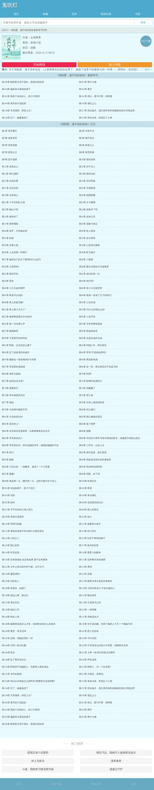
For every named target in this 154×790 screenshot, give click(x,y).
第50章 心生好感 (87, 302)
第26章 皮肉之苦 (87, 216)
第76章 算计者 (86, 395)
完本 (74, 14)
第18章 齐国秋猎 (87, 188)
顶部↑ (134, 784)
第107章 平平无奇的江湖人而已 (17, 509)
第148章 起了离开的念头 (14, 659)
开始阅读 (39, 64)
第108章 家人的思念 (89, 509)
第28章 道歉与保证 (88, 223)
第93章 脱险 (8, 459)
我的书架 (56, 784)
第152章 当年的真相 (12, 674)
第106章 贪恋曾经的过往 (91, 502)
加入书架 (115, 64)
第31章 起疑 (8, 238)
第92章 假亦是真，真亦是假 (93, 452)
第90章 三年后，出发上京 (91, 445)
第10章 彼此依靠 (87, 159)
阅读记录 (106, 14)
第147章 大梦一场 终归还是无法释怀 (97, 652)
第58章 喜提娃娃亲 (88, 331)
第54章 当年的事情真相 (90, 324)
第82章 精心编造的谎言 (90, 416)
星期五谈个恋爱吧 (37, 752)
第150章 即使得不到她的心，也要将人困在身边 (25, 667)
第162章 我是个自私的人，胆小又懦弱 (21, 96)
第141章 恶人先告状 (89, 631)
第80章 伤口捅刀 (87, 409)
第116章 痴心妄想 (10, 545)
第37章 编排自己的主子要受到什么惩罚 (21, 259)
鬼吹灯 (10, 5)
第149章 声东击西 (87, 659)
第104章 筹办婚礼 (87, 495)
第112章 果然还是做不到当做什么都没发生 (23, 531)
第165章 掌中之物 (87, 82)
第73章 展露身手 (10, 388)
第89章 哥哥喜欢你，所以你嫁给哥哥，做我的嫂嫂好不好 (30, 445)
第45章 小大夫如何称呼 (13, 288)
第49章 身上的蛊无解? (13, 302)
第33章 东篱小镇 (10, 245)
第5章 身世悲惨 (9, 145)
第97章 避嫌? (8, 474)
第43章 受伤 (8, 281)
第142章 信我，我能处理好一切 (17, 638)
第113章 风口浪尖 (87, 531)
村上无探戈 (37, 761)
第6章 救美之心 (86, 145)
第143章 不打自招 (87, 638)
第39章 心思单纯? (10, 266)
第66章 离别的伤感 (88, 359)
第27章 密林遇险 (10, 223)
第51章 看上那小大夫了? (14, 309)
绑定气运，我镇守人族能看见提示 (116, 752)
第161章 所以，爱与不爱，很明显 (95, 96)
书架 (137, 14)
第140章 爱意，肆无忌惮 (14, 631)
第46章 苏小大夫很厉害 (90, 288)
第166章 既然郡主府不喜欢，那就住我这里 (23, 82)
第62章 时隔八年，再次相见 (93, 345)
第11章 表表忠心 (10, 166)
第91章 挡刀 (8, 452)
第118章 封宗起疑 (10, 552)
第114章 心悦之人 (10, 538)
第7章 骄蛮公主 (9, 152)
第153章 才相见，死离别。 (92, 674)
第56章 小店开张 (87, 316)
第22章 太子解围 (87, 202)
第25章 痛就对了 (10, 216)
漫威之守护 (116, 769)
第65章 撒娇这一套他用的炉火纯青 (19, 359)
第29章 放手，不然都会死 (14, 231)
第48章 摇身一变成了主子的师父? (95, 295)
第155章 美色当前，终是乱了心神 (95, 117)
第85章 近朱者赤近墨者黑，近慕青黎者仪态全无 (26, 431)
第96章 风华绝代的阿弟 (90, 466)
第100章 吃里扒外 (87, 481)
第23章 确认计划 (10, 209)
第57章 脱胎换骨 (10, 331)
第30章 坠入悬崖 (87, 231)
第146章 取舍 (8, 652)
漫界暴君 (116, 761)
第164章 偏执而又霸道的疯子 (16, 89)
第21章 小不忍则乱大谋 (13, 202)
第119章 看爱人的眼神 (90, 552)
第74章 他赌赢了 (87, 388)
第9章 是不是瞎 (9, 159)
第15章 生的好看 (10, 181)
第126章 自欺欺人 (10, 581)
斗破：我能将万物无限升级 (38, 769)
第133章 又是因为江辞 (90, 602)
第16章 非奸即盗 (87, 181)
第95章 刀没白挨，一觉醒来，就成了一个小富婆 (26, 466)
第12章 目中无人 (87, 166)
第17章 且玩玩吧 (10, 188)
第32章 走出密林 (87, 238)
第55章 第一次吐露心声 (13, 324)
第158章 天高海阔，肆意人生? (17, 110)
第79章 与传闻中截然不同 (14, 409)
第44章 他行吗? (86, 281)
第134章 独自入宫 (10, 609)
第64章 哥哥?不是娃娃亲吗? (92, 352)
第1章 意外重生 (9, 131)
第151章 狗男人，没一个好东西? (95, 667)
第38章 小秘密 (86, 259)
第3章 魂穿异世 (9, 138)
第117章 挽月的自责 (89, 545)
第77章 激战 (8, 402)
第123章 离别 (85, 566)
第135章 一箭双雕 (87, 609)
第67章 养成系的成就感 (13, 366)
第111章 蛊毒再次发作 (90, 524)
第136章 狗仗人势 (10, 616)
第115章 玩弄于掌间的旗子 (92, 538)
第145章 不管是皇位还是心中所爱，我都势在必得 (103, 645)
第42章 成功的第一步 (89, 273)
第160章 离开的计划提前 (14, 103)
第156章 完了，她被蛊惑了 (15, 117)
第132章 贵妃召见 (10, 602)
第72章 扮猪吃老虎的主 (90, 381)
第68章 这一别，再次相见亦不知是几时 (98, 366)
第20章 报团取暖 (87, 195)
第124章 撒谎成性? (11, 574)
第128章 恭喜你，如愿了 (14, 588)
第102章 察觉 (85, 488)
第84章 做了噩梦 (87, 424)
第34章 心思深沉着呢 (89, 245)
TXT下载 (146, 41)
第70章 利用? (85, 374)
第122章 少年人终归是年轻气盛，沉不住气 (23, 566)
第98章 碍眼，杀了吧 (89, 474)
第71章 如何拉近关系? (13, 381)
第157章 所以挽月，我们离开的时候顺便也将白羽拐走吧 (107, 110)
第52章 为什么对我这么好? (92, 309)
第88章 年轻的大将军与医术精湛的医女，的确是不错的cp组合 (109, 438)
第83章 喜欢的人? (10, 424)
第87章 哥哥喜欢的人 (12, 438)
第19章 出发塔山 (10, 195)
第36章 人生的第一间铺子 (14, 252)
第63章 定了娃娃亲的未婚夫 (15, 352)
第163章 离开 (85, 89)
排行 (16, 14)
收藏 (45, 14)
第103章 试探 (8, 495)
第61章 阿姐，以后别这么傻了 (17, 345)
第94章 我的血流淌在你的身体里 (95, 459)
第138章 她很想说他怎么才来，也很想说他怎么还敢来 (28, 624)
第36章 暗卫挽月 (87, 252)
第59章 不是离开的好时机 (14, 338)
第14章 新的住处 (87, 173)
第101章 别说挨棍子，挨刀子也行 (18, 488)
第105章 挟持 (8, 502)
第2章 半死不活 (86, 131)
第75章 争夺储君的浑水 (13, 395)
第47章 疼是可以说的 (12, 295)
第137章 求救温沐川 (89, 616)
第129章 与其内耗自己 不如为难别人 (97, 588)
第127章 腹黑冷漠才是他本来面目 (95, 581)
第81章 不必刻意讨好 (12, 416)
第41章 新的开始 (10, 273)
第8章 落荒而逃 (86, 152)
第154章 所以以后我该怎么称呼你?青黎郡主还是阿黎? (28, 681)
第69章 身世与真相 (11, 374)
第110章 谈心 (85, 516)
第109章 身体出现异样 (13, 516)
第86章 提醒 (85, 431)
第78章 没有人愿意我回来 (91, 402)
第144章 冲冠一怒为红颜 (14, 645)
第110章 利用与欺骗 (12, 524)
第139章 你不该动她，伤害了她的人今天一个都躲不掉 (105, 624)
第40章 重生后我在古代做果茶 (94, 266)
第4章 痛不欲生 (86, 138)
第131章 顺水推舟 (87, 595)
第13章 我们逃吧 (10, 173)
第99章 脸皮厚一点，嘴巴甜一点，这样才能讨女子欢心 (29, 481)
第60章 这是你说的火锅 (90, 338)
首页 (19, 784)
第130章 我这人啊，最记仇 (15, 595)
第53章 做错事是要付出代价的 (17, 316)
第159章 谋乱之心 (87, 103)
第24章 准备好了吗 (88, 209)
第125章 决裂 (85, 574)
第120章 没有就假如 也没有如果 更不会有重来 (24, 559)
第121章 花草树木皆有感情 (92, 559)
